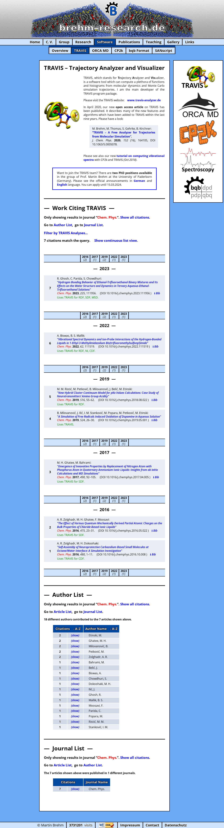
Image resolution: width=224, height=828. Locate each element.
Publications (129, 42)
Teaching (153, 42)
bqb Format (139, 50)
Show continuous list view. (116, 240)
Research (83, 42)
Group (64, 42)
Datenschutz (176, 825)
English (62, 185)
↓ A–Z (76, 629)
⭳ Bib (157, 293)
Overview (60, 50)
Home (35, 42)
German (139, 181)
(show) (75, 635)
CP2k (118, 50)
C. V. (49, 42)
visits (81, 825)
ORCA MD (100, 50)
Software (105, 42)
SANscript (163, 50)
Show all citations (134, 217)
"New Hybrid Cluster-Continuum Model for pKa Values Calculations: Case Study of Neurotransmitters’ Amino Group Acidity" (108, 394)
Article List (63, 611)
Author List (63, 225)
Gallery (173, 42)
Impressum (130, 825)
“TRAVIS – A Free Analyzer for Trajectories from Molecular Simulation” (123, 134)
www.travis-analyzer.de (144, 100)
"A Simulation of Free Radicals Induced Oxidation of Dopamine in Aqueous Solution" (109, 416)
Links (189, 42)
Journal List (93, 225)
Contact (152, 825)
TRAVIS (80, 50)
